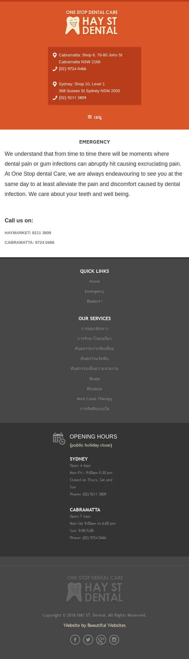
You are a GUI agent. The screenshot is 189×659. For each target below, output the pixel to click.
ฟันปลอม (94, 388)
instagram (114, 640)
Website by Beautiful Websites (95, 625)
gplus (101, 640)
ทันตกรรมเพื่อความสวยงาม (94, 368)
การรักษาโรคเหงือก (94, 338)
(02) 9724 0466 (72, 68)
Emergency (94, 291)
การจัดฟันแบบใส (94, 408)
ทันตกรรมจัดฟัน (94, 358)
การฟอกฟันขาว (94, 328)
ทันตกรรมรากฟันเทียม (94, 348)
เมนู (94, 117)
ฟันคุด (94, 379)
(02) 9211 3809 (72, 97)
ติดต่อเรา (94, 301)
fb (75, 640)
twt (88, 640)
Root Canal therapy (94, 398)
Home (94, 281)
